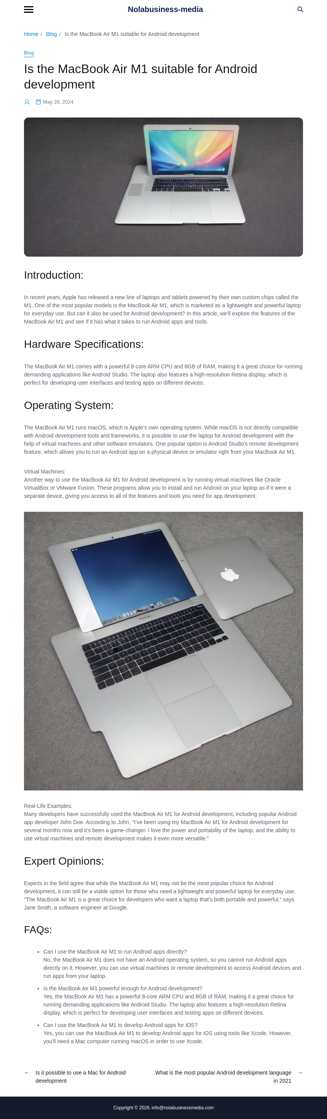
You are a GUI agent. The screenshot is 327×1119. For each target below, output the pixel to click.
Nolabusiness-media (165, 9)
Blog (29, 53)
